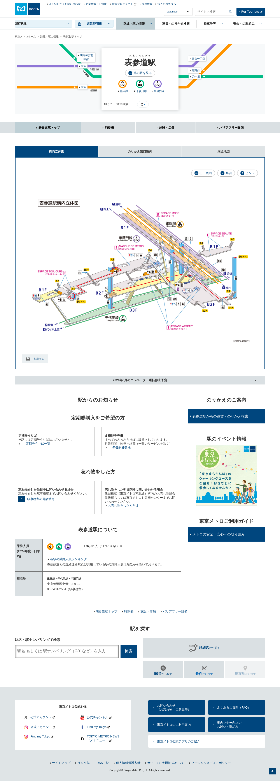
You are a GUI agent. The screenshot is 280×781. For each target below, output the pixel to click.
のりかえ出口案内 (125, 149)
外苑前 (196, 70)
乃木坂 (196, 76)
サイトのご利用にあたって (165, 763)
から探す (209, 648)
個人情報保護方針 (128, 763)
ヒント (250, 173)
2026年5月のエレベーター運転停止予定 (140, 380)
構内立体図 (39, 149)
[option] (226, 475)
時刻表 (109, 127)
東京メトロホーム (25, 36)
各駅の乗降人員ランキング (68, 559)
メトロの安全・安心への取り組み (218, 534)
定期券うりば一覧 (38, 443)
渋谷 (83, 87)
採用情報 (147, 3)
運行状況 (20, 23)
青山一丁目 (198, 58)
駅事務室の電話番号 (41, 499)
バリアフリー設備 (231, 127)
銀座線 (124, 91)
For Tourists (250, 11)
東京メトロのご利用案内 (174, 724)
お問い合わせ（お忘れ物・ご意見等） (174, 707)
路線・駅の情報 (49, 36)
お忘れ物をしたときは (123, 505)
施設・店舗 (166, 127)
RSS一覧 (103, 763)
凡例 (229, 173)
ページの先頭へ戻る (272, 771)
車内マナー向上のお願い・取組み (229, 724)
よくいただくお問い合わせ (64, 3)
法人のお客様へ (167, 3)
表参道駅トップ (49, 127)
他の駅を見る (142, 73)
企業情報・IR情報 (96, 3)
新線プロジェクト (122, 3)
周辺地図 (205, 149)
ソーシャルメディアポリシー (211, 763)
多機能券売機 (121, 447)
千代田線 (141, 91)
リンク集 (83, 763)
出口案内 (206, 173)
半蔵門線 (159, 91)
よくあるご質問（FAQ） (234, 707)
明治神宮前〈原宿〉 (86, 57)
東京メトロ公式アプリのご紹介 (178, 741)
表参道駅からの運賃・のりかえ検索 (220, 416)
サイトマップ (61, 763)
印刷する (39, 358)
